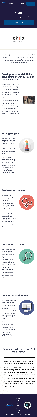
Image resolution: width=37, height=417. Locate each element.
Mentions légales (21, 414)
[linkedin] (18, 412)
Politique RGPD (27, 414)
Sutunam (20, 415)
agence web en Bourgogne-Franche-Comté (18, 54)
